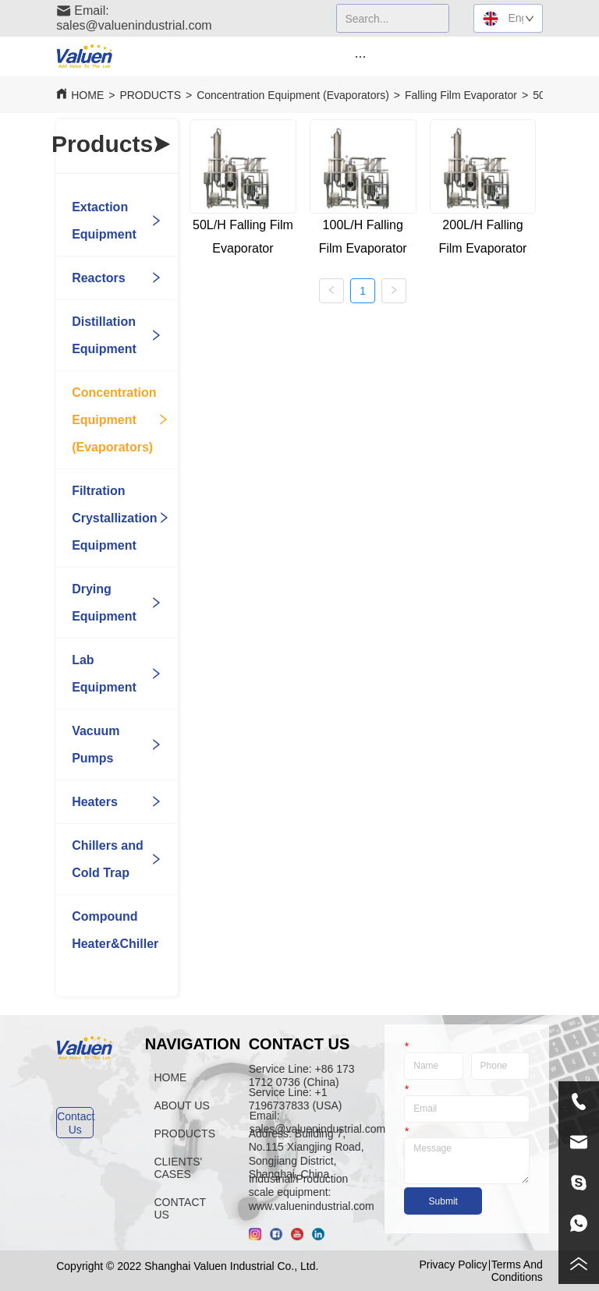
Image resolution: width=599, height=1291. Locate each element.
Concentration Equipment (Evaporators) (293, 95)
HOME (87, 95)
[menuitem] (360, 56)
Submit (443, 1201)
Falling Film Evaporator (461, 95)
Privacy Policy (453, 1264)
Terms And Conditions (517, 1270)
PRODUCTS (150, 95)
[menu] (360, 56)
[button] (359, 56)
